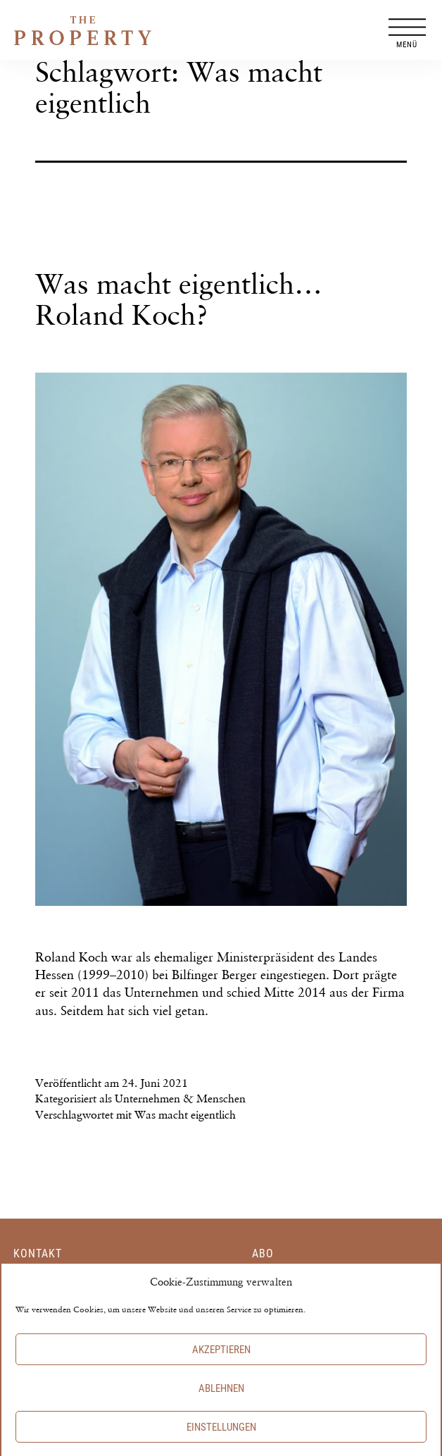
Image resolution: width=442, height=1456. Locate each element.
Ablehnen (221, 1400)
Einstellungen (221, 1439)
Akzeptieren (221, 1361)
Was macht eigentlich (185, 1114)
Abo (263, 1253)
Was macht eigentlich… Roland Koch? (178, 299)
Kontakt (37, 1253)
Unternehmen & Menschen (180, 1098)
